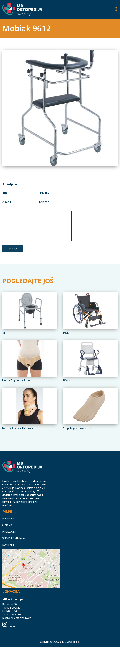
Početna (8, 527)
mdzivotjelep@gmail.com (16, 627)
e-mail (18, 203)
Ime (18, 194)
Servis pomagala (13, 547)
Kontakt (8, 554)
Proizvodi (9, 541)
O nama (7, 534)
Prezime (54, 194)
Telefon (54, 203)
